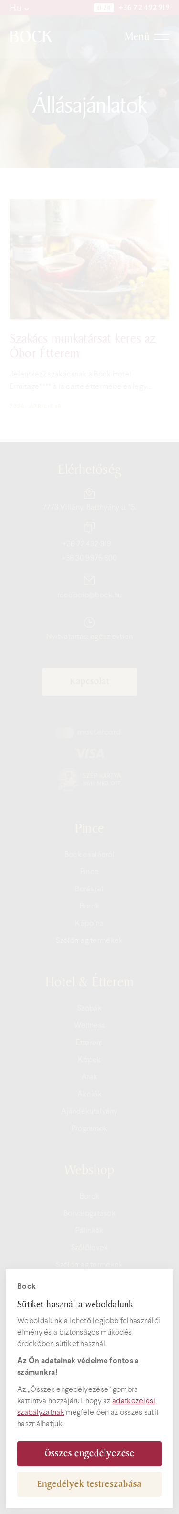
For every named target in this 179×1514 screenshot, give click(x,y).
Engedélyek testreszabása (89, 1484)
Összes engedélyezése (90, 1453)
